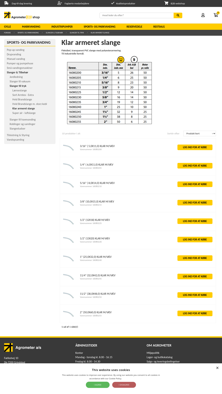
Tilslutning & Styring (18, 135)
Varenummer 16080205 (91, 168)
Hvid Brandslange (22, 99)
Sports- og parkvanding (100, 26)
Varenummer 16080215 (91, 205)
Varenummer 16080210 (91, 186)
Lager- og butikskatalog (159, 357)
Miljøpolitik (153, 352)
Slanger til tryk (77, 33)
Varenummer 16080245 (91, 278)
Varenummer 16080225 (91, 223)
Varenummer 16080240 (91, 260)
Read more (127, 378)
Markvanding (31, 26)
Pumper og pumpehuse (20, 63)
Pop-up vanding (15, 49)
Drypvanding (14, 54)
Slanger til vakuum (20, 81)
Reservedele (134, 26)
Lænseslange (19, 90)
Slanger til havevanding (23, 119)
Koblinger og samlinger (22, 124)
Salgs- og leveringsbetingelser (163, 361)
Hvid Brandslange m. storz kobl (29, 104)
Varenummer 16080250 (91, 297)
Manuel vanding (16, 58)
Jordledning (16, 77)
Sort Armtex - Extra (23, 95)
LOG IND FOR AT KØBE (195, 147)
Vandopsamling (15, 139)
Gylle (7, 26)
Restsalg (159, 26)
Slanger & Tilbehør (54, 33)
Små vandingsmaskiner (20, 68)
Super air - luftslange (24, 113)
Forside (7, 33)
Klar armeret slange (100, 33)
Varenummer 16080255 (91, 315)
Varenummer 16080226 (91, 241)
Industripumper (61, 26)
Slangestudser (17, 128)
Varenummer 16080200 (91, 149)
